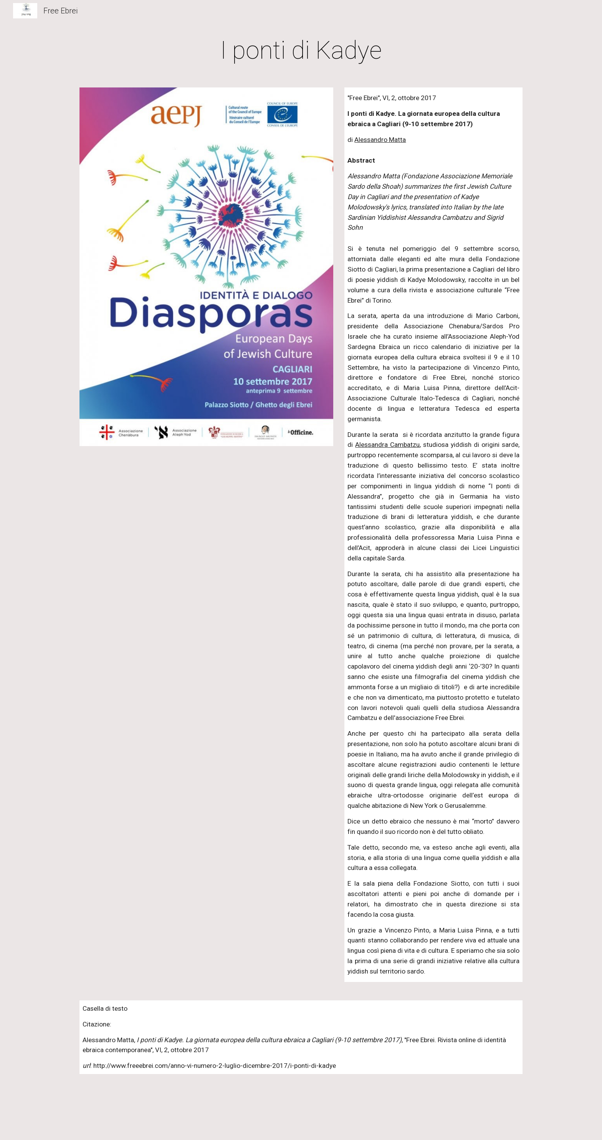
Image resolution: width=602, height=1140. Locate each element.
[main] (301, 50)
